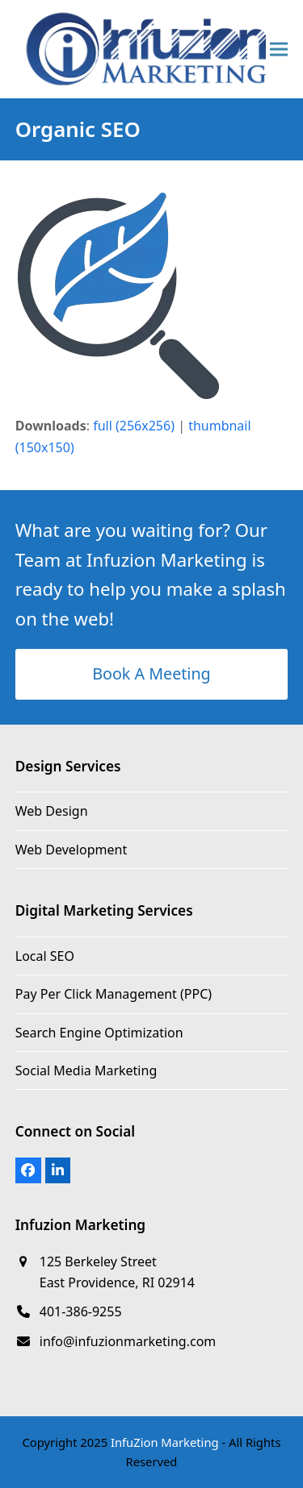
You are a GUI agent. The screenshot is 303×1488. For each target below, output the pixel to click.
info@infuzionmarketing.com (128, 1341)
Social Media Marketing (86, 1070)
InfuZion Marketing (165, 1442)
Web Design (51, 811)
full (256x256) (134, 425)
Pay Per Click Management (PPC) (113, 994)
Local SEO (44, 956)
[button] (279, 49)
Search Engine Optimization (99, 1032)
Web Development (71, 849)
